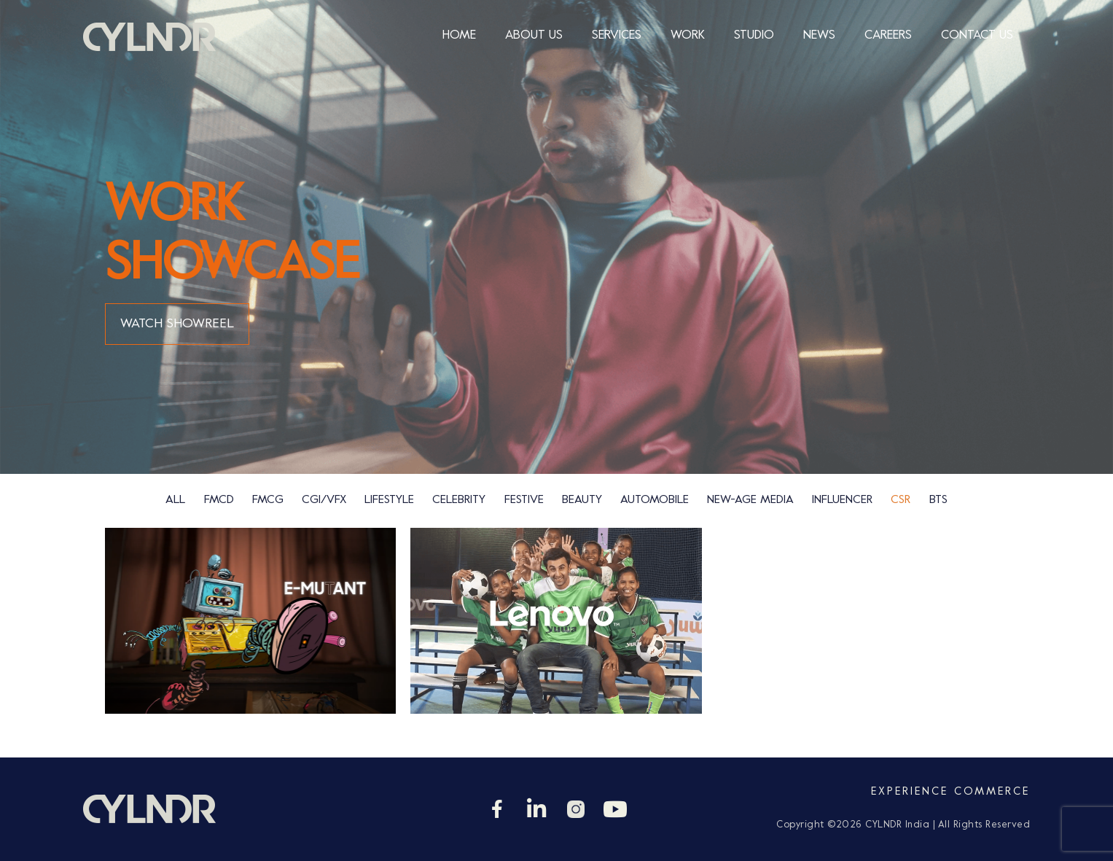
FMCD (219, 500)
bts (938, 500)
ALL (175, 500)
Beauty (582, 500)
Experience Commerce (950, 792)
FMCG (268, 500)
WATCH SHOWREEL (177, 324)
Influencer (842, 500)
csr (900, 500)
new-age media (750, 500)
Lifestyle (389, 500)
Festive (524, 500)
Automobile (654, 500)
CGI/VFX (324, 500)
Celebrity (458, 500)
